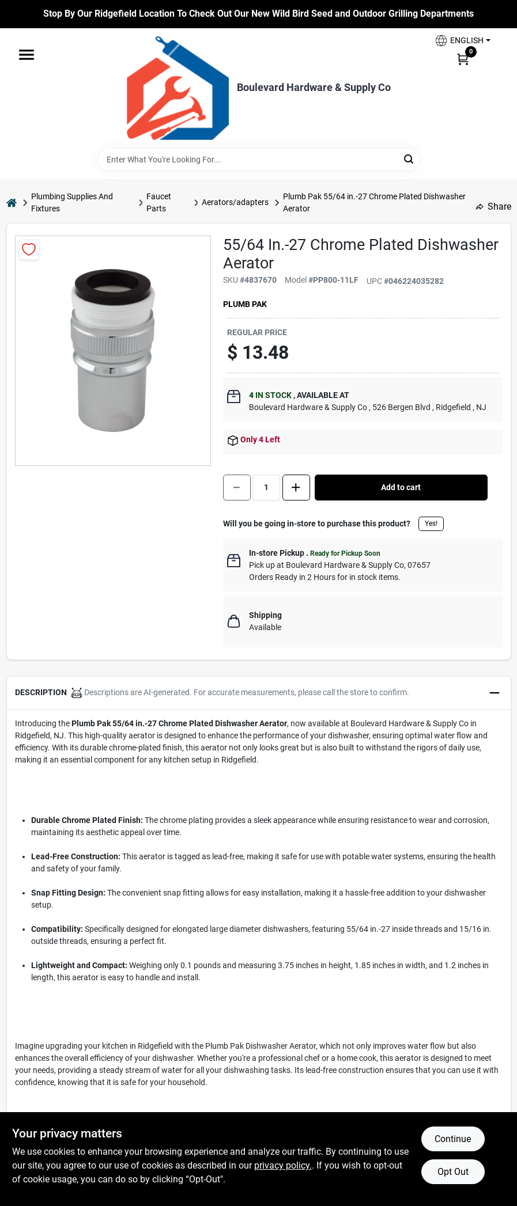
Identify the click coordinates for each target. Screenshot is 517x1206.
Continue (453, 1138)
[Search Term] (258, 159)
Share (493, 206)
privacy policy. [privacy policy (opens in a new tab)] (283, 1165)
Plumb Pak (245, 304)
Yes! (431, 523)
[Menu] (26, 54)
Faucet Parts (158, 202)
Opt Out (453, 1171)
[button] (462, 40)
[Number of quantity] (266, 487)
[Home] (11, 202)
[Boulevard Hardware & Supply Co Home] (178, 88)
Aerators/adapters (235, 202)
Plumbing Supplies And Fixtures (72, 202)
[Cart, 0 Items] (463, 58)
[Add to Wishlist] (29, 250)
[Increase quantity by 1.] (296, 487)
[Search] (409, 158)
